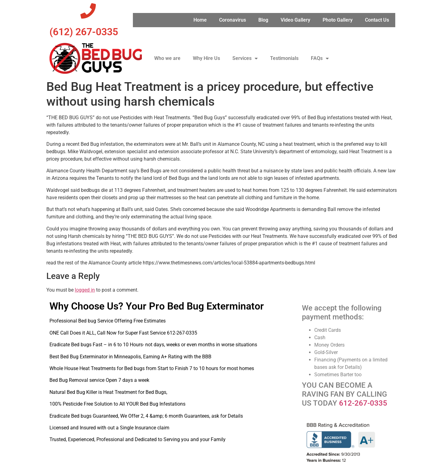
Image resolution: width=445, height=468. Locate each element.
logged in (85, 290)
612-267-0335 (363, 403)
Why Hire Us (206, 58)
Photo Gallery (338, 20)
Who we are (167, 58)
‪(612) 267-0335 (83, 32)
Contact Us (377, 20)
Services (245, 58)
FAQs (320, 58)
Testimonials (284, 58)
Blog (263, 20)
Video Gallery (295, 20)
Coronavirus (232, 20)
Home (200, 20)
